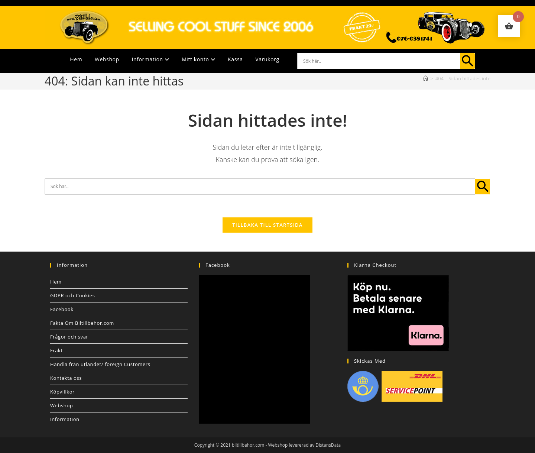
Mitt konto (198, 59)
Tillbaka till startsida (267, 224)
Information (150, 59)
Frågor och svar (69, 336)
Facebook (62, 309)
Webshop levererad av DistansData (304, 445)
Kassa (235, 59)
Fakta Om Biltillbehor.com (82, 323)
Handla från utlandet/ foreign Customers (100, 364)
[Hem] (425, 78)
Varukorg (267, 59)
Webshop (107, 59)
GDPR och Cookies (72, 295)
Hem (76, 59)
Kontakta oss (66, 378)
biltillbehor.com (248, 445)
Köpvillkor (62, 391)
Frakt (56, 350)
